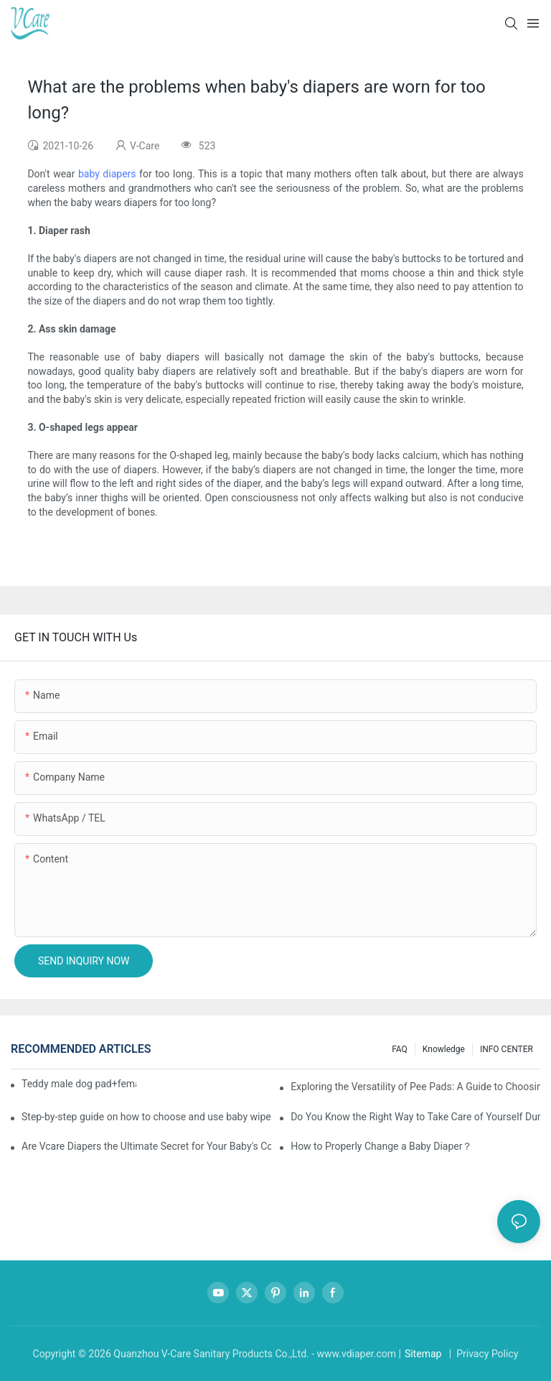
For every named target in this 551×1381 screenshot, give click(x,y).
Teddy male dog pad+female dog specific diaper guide (79, 1083)
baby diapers (107, 174)
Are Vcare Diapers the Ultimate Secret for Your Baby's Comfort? (146, 1146)
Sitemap (423, 1353)
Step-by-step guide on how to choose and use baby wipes (146, 1116)
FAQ (400, 1049)
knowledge (444, 1049)
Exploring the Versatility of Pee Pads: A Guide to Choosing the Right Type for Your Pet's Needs (415, 1086)
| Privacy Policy (482, 1353)
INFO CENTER (506, 1049)
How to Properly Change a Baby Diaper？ (381, 1146)
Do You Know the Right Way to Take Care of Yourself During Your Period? (415, 1116)
